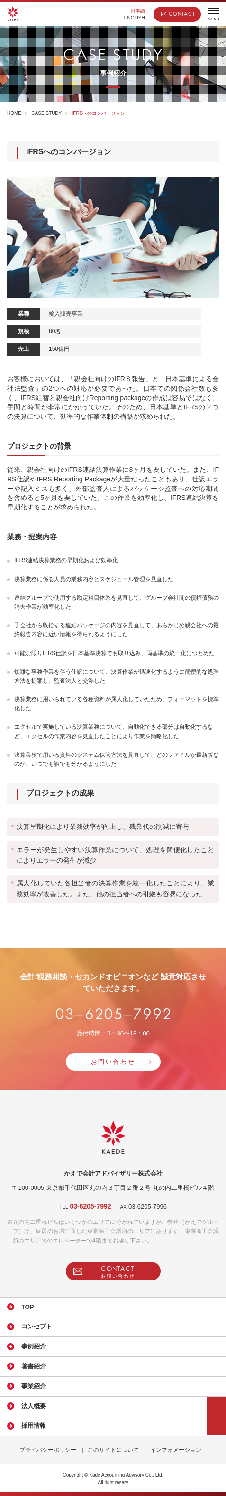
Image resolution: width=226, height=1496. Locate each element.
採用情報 (33, 1425)
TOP (27, 1306)
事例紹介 (33, 1346)
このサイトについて (113, 1450)
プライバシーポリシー (47, 1450)
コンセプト (36, 1326)
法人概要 (33, 1406)
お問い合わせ (113, 1061)
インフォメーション (175, 1450)
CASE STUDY (46, 113)
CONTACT (182, 14)
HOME (14, 113)
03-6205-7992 (90, 1206)
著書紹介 (33, 1366)
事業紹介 (33, 1386)
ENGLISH (134, 17)
